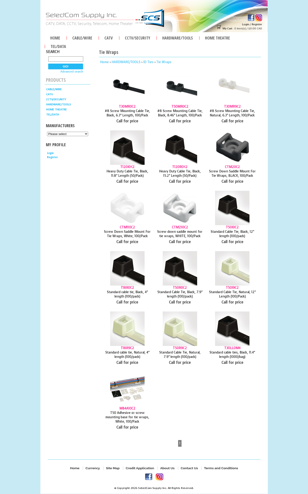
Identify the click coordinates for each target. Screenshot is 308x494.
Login (245, 24)
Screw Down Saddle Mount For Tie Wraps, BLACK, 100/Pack (232, 173)
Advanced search (71, 71)
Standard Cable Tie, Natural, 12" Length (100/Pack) (232, 294)
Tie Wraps (163, 62)
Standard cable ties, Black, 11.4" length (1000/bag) (232, 354)
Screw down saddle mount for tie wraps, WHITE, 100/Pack (179, 234)
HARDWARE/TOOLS (177, 37)
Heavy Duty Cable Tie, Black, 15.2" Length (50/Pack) (180, 173)
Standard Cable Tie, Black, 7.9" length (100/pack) (179, 294)
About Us (167, 468)
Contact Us (189, 468)
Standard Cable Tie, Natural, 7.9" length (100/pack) (180, 354)
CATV (108, 37)
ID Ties (148, 62)
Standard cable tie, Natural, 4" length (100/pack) (127, 354)
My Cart (227, 28)
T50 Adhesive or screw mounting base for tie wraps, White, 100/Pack (127, 417)
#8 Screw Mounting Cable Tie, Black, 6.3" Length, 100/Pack (127, 113)
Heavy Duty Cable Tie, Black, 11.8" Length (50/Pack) (127, 173)
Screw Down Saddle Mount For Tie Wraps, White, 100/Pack (127, 234)
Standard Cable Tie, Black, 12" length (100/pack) (232, 234)
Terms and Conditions (221, 468)
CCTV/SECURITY (137, 37)
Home (55, 37)
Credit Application (140, 468)
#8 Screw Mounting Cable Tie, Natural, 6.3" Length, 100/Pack (232, 113)
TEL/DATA (58, 46)
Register (257, 24)
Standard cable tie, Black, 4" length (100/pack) (127, 294)
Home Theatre (217, 37)
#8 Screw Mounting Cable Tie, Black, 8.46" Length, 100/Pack (180, 113)
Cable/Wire (82, 37)
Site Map (113, 468)
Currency (92, 468)
